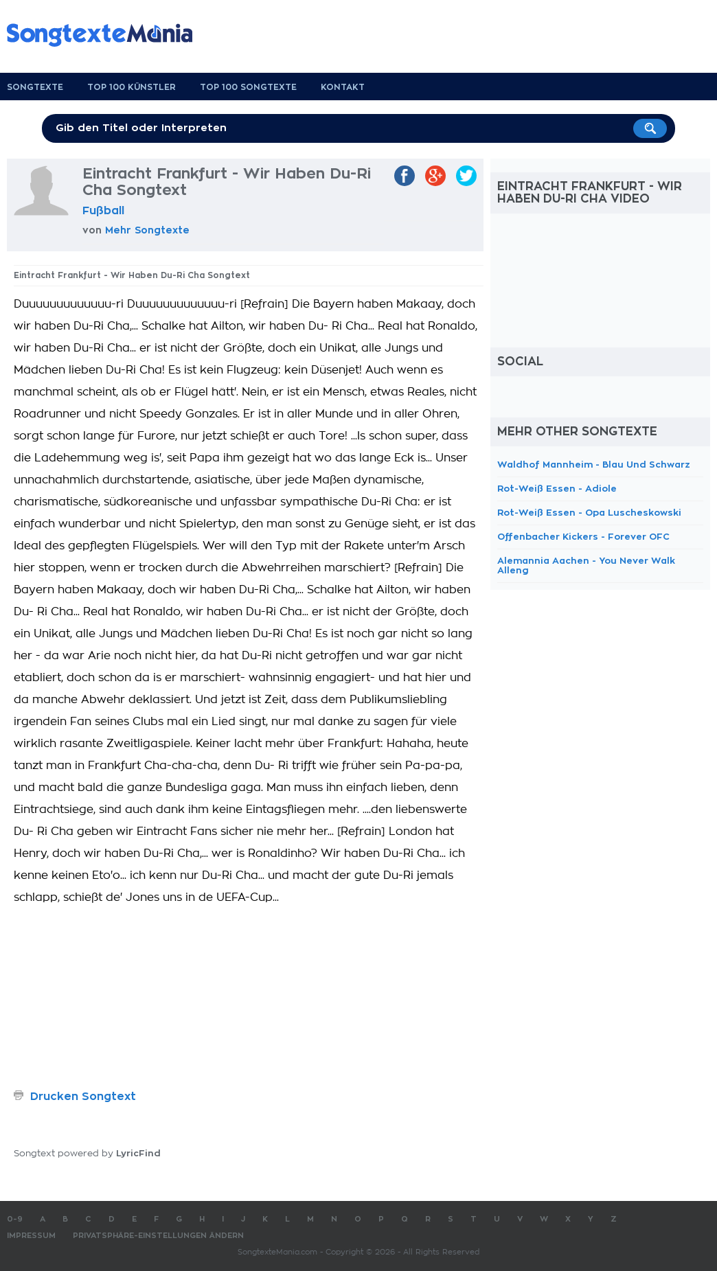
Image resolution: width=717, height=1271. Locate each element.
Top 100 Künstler (131, 87)
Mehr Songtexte (147, 230)
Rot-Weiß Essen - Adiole (557, 488)
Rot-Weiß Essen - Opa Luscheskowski (589, 512)
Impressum (31, 1235)
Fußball (103, 210)
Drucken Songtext (83, 1096)
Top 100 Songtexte (248, 87)
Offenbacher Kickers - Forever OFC (583, 536)
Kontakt (343, 87)
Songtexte (35, 87)
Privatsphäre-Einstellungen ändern (158, 1235)
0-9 (15, 1219)
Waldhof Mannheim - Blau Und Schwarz (593, 464)
